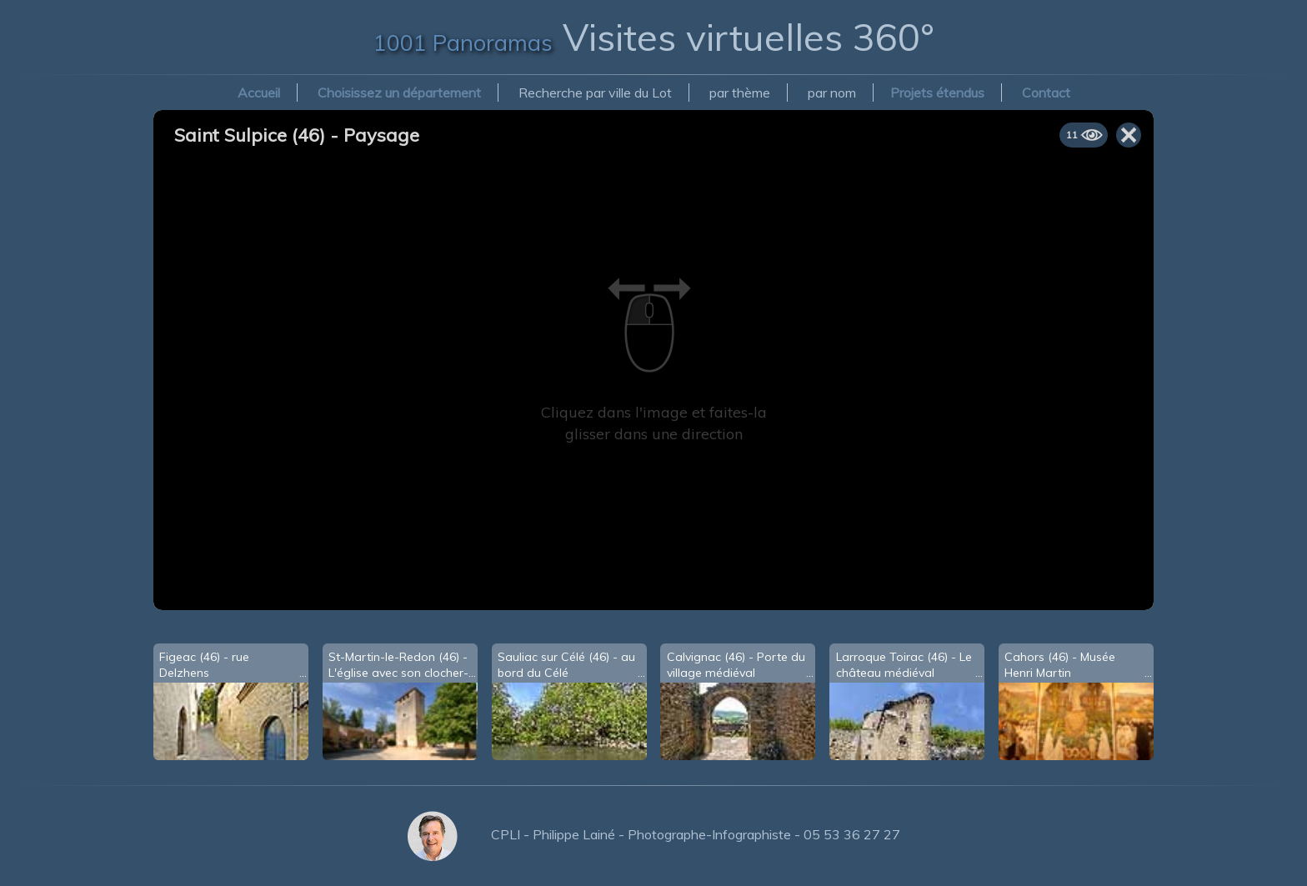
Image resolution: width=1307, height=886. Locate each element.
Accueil (259, 92)
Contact (1046, 92)
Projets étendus (937, 92)
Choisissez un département (399, 92)
